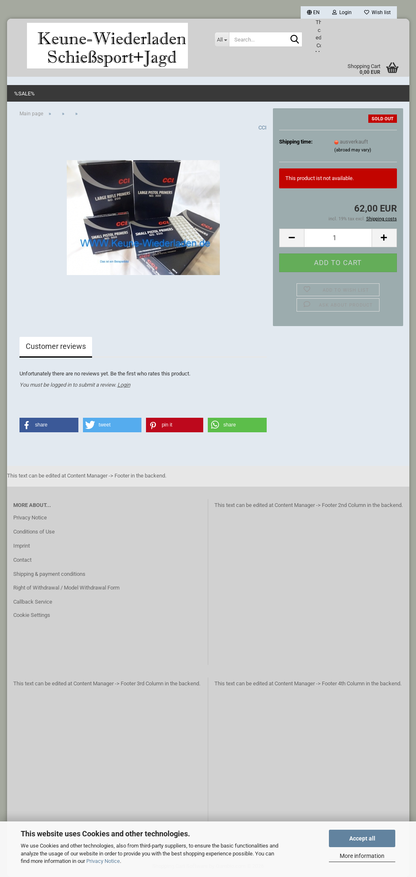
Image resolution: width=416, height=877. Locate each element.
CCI (262, 127)
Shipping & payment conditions (49, 574)
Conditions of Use (34, 532)
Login (123, 385)
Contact (22, 560)
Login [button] (342, 12)
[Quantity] (338, 238)
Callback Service (32, 602)
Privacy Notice (103, 861)
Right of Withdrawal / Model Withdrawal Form (66, 588)
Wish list (377, 12)
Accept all (362, 838)
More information (362, 856)
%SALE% (24, 93)
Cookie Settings (31, 615)
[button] (313, 12)
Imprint (21, 546)
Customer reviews (56, 346)
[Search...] (221, 39)
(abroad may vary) (352, 150)
